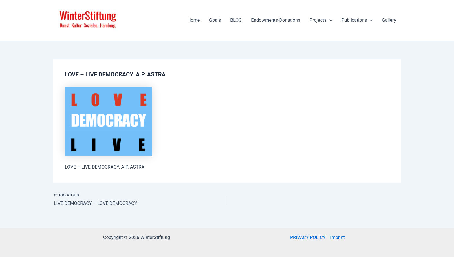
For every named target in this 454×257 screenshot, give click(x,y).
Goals (215, 20)
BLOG (236, 20)
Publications (357, 20)
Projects (321, 20)
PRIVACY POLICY (307, 237)
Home (193, 20)
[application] (329, 20)
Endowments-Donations (275, 20)
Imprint (337, 237)
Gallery (389, 20)
